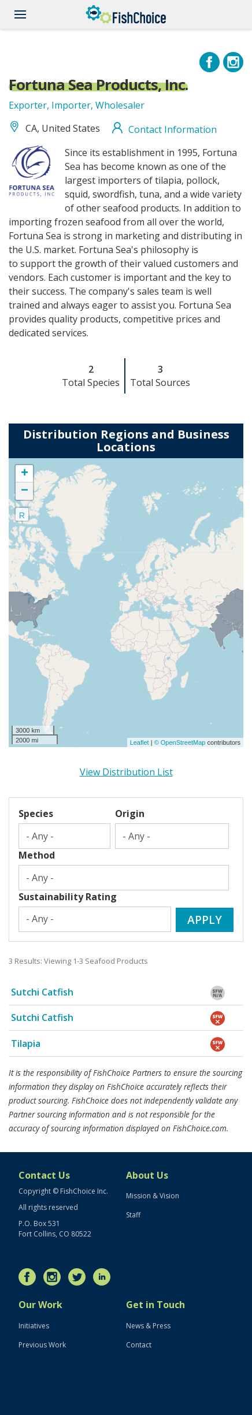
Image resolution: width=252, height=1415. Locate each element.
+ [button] (24, 473)
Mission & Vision (152, 1196)
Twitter (79, 1277)
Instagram (54, 1277)
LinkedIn (104, 1277)
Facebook (30, 1277)
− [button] (24, 491)
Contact (138, 1345)
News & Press (148, 1326)
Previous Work (42, 1345)
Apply (204, 919)
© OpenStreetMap (180, 742)
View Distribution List (126, 772)
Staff (133, 1215)
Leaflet (139, 742)
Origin (129, 813)
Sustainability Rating (67, 896)
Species (35, 813)
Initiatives (33, 1326)
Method (36, 855)
